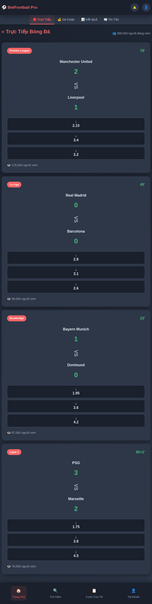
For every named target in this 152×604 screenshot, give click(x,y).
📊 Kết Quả (89, 19)
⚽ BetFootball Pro (19, 7)
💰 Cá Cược (66, 19)
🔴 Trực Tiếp (42, 19)
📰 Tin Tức (111, 19)
